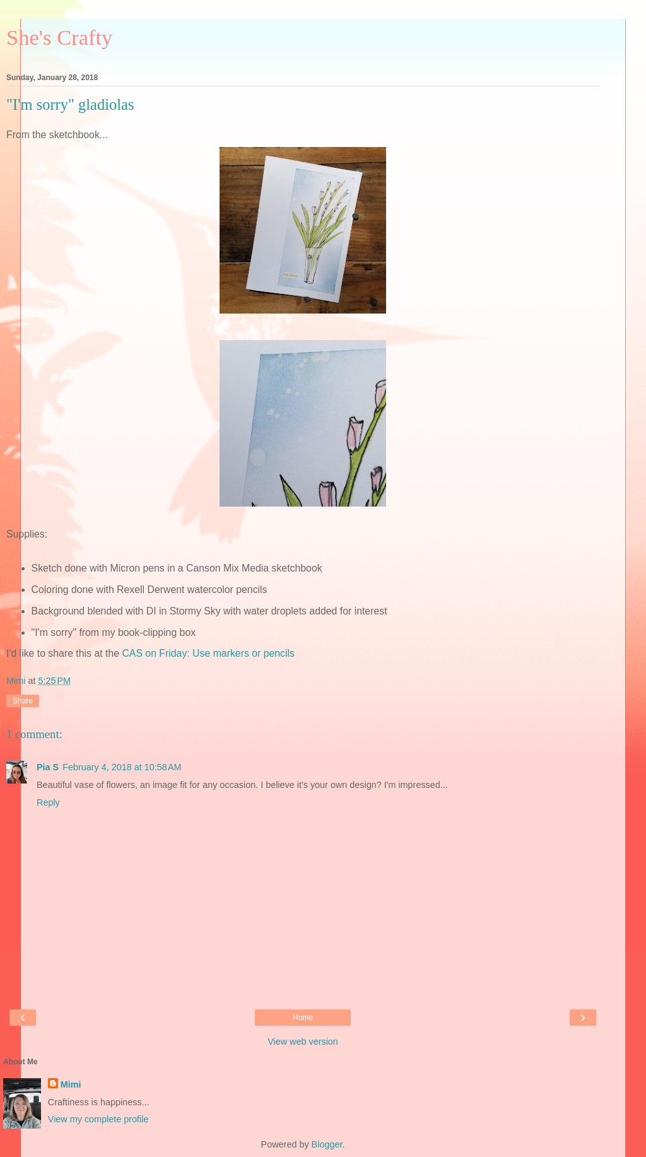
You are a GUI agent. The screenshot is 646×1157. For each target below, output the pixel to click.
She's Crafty (59, 37)
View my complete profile (98, 1119)
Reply (48, 802)
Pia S (48, 767)
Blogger (327, 1144)
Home (303, 1017)
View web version (302, 1042)
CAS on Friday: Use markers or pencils (208, 653)
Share (23, 700)
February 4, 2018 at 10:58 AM (121, 767)
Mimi (71, 1084)
